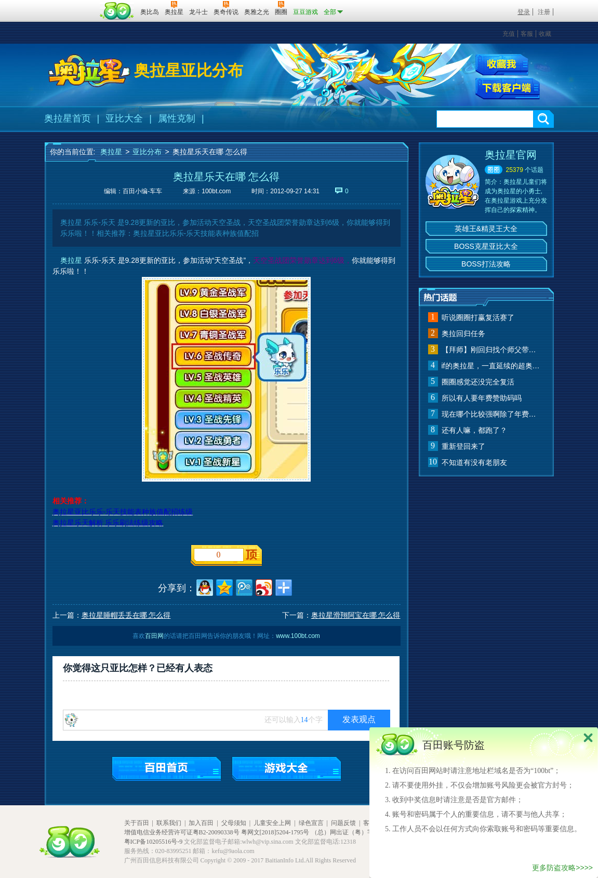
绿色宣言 (311, 823)
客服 (527, 33)
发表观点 (359, 719)
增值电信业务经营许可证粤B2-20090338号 (182, 832)
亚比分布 (147, 152)
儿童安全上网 (272, 823)
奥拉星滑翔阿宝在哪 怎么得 (356, 615)
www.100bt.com (298, 636)
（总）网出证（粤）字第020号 (353, 832)
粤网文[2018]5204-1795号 (275, 832)
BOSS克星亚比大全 (486, 246)
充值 (508, 33)
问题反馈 (343, 823)
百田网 (117, 11)
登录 (523, 12)
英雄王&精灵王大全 (486, 228)
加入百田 (201, 823)
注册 (544, 12)
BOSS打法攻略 (486, 264)
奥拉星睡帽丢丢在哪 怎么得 (126, 615)
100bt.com (216, 191)
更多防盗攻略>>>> (562, 867)
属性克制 (176, 118)
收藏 (545, 33)
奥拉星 (111, 152)
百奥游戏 (71, 4)
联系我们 (168, 823)
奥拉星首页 (67, 118)
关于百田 (136, 823)
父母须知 (233, 823)
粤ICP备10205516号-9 (153, 841)
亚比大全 (124, 118)
